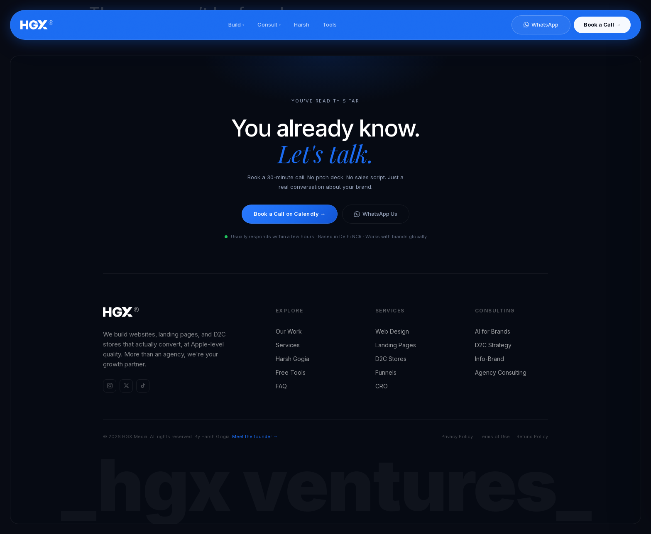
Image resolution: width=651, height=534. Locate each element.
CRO (381, 386)
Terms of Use (495, 436)
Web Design (392, 331)
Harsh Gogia (292, 358)
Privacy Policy (457, 436)
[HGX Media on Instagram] (109, 386)
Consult (269, 24)
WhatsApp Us (375, 213)
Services (288, 345)
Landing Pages (395, 345)
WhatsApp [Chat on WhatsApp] (541, 24)
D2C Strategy (493, 345)
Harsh (301, 24)
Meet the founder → (255, 436)
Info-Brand (489, 358)
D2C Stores (390, 358)
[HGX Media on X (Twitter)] (126, 386)
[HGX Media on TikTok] (142, 386)
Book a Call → (602, 24)
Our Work (289, 331)
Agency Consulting (500, 372)
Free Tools (291, 372)
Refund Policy (532, 436)
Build (236, 24)
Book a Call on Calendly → (290, 213)
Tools (330, 24)
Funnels (385, 372)
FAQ (281, 386)
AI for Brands (492, 331)
